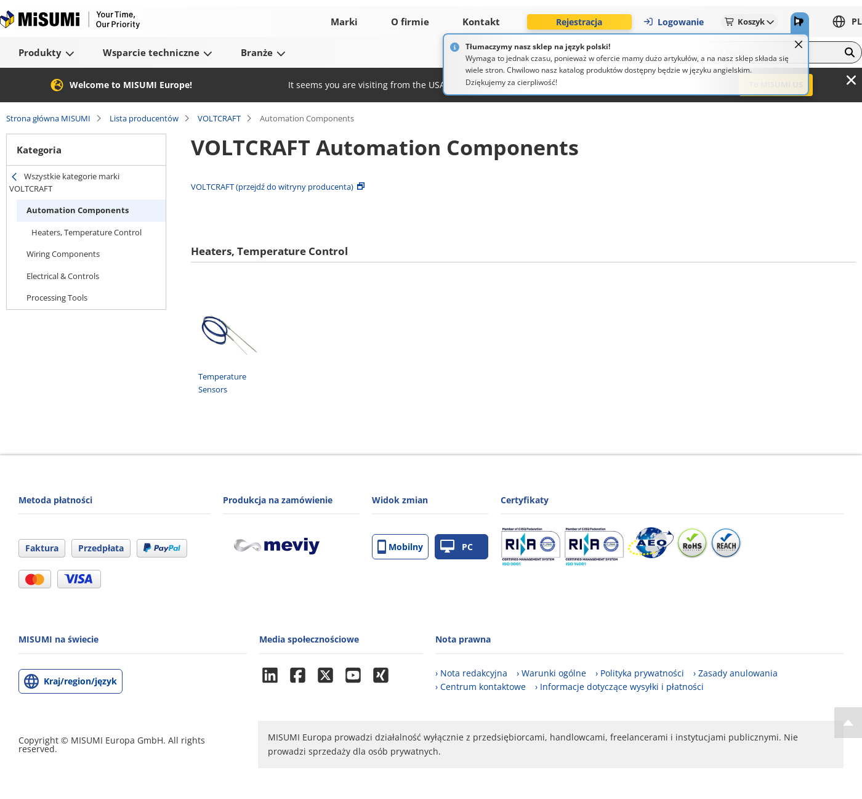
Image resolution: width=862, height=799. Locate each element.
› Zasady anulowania (735, 673)
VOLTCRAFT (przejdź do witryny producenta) (272, 186)
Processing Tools (56, 297)
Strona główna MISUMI (48, 118)
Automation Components (77, 210)
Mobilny (400, 547)
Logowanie (673, 22)
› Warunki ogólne (551, 673)
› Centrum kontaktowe (480, 686)
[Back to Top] (848, 722)
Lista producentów (144, 118)
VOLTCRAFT (219, 118)
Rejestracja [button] (579, 22)
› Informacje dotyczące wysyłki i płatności (619, 686)
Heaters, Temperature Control (86, 232)
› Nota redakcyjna (471, 673)
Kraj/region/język (80, 681)
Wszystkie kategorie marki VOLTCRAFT (64, 182)
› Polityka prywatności (639, 673)
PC (456, 547)
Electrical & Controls (62, 276)
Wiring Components (63, 253)
